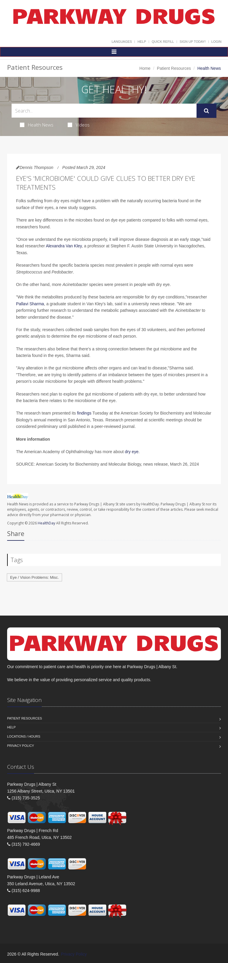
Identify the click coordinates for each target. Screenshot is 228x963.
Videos (79, 125)
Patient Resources (174, 68)
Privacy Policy (20, 745)
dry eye (132, 451)
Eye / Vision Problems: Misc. (34, 577)
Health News (36, 125)
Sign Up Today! (193, 41)
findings (84, 413)
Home (145, 68)
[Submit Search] (206, 111)
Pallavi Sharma (30, 303)
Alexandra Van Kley (64, 245)
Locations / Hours (23, 736)
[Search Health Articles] (104, 111)
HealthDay (46, 523)
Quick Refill (163, 41)
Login (216, 41)
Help (141, 41)
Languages (122, 41)
